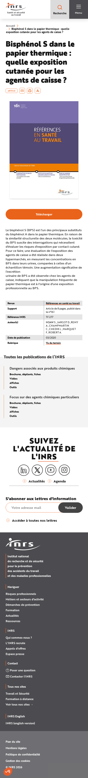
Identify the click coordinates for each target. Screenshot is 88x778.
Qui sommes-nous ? (19, 637)
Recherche (60, 9)
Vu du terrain (53, 343)
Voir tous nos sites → (19, 704)
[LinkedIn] (23, 470)
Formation (12, 610)
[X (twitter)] (37, 470)
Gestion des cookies (18, 761)
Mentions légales (16, 748)
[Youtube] (50, 470)
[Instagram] (64, 470)
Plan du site (13, 742)
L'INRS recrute (15, 643)
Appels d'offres (16, 648)
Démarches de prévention (23, 605)
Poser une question (20, 670)
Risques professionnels (21, 594)
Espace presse (15, 654)
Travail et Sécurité (17, 693)
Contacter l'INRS (19, 676)
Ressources (13, 621)
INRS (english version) (20, 723)
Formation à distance (19, 699)
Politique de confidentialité (23, 754)
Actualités (12, 615)
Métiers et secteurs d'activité (25, 599)
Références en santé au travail (63, 303)
